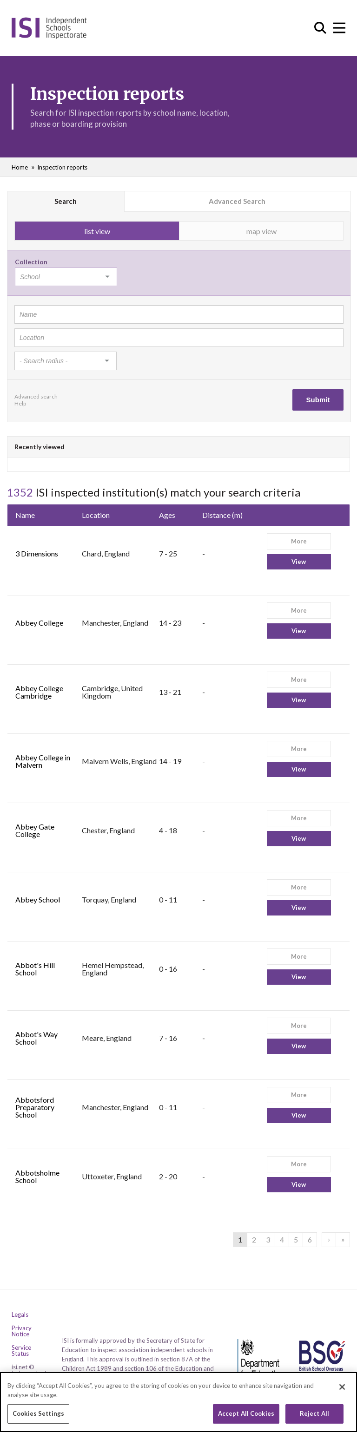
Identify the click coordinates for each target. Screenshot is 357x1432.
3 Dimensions (36, 553)
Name (25, 514)
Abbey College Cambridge (39, 692)
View (298, 561)
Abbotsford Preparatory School (34, 1107)
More (299, 541)
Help (20, 403)
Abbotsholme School (37, 1176)
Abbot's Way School (36, 1038)
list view (97, 231)
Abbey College (39, 622)
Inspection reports (62, 167)
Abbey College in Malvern (42, 761)
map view (261, 231)
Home (20, 167)
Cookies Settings (38, 1416)
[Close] (342, 1390)
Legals (20, 1315)
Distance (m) (222, 514)
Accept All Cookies (246, 1416)
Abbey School (37, 899)
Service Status (21, 1351)
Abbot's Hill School (35, 969)
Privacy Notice (22, 1331)
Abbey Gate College (34, 830)
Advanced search (36, 396)
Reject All (314, 1416)
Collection (31, 262)
